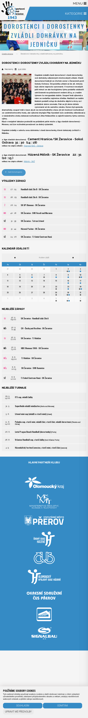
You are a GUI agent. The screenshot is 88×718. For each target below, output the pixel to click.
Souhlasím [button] (22, 705)
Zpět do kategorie (13, 172)
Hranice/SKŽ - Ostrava (33, 146)
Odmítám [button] (62, 705)
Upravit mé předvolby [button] (18, 711)
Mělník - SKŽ (29, 161)
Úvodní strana (7, 54)
